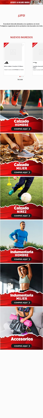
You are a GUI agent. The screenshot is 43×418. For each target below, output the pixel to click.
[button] (21, 76)
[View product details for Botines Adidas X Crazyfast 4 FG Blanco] (14, 57)
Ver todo (20, 79)
